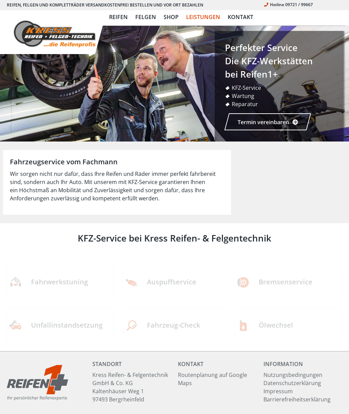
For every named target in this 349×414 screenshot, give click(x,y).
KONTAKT (240, 17)
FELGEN (145, 17)
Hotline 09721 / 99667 (288, 4)
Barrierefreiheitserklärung (297, 399)
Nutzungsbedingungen (292, 375)
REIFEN (118, 17)
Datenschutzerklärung (292, 383)
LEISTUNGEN (203, 17)
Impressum (278, 391)
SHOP (171, 17)
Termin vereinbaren (268, 122)
